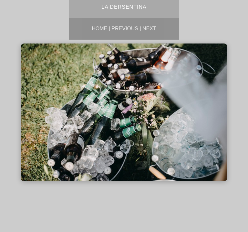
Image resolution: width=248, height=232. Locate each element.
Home (99, 28)
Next (149, 28)
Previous (124, 28)
